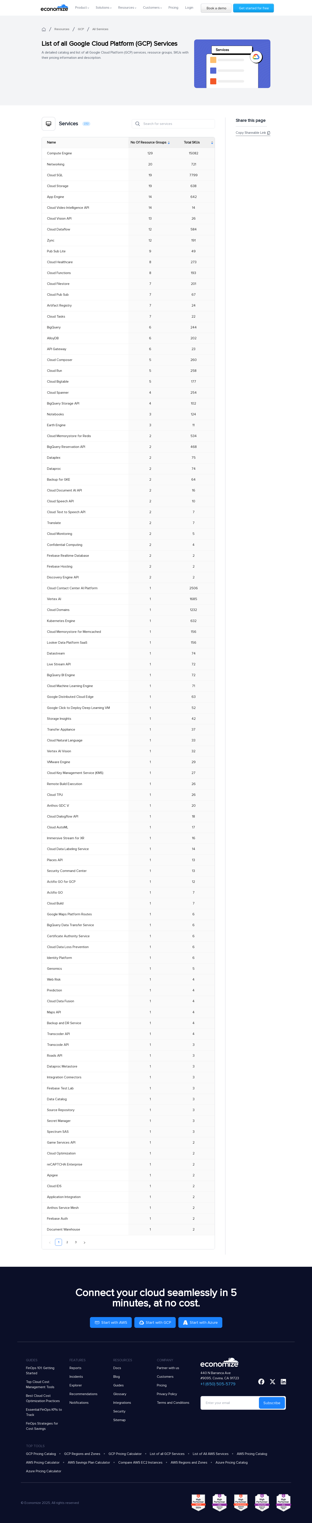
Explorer (76, 1385)
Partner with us (168, 1368)
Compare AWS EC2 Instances (140, 1462)
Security (119, 1411)
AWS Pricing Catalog (252, 1454)
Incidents (76, 1376)
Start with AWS (110, 1322)
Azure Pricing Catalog (232, 1462)
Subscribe (271, 1403)
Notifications (79, 1403)
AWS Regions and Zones (189, 1462)
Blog (116, 1376)
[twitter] (273, 1382)
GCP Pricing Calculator (125, 1454)
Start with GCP (155, 1322)
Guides (118, 1385)
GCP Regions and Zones (82, 1454)
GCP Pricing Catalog (41, 1454)
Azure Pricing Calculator (43, 1471)
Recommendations (84, 1394)
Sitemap (119, 1420)
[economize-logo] (54, 7)
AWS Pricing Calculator (43, 1462)
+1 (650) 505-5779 (218, 1384)
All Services (100, 29)
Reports (75, 1368)
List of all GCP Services (167, 1454)
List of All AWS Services (211, 1454)
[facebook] (261, 1382)
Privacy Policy (167, 1394)
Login (189, 7)
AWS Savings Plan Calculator (89, 1462)
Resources (61, 29)
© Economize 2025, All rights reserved (50, 1503)
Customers (165, 1376)
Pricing (173, 7)
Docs (117, 1368)
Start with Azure (200, 1322)
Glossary (119, 1394)
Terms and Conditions (173, 1403)
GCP (81, 29)
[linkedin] (283, 1382)
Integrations (122, 1403)
